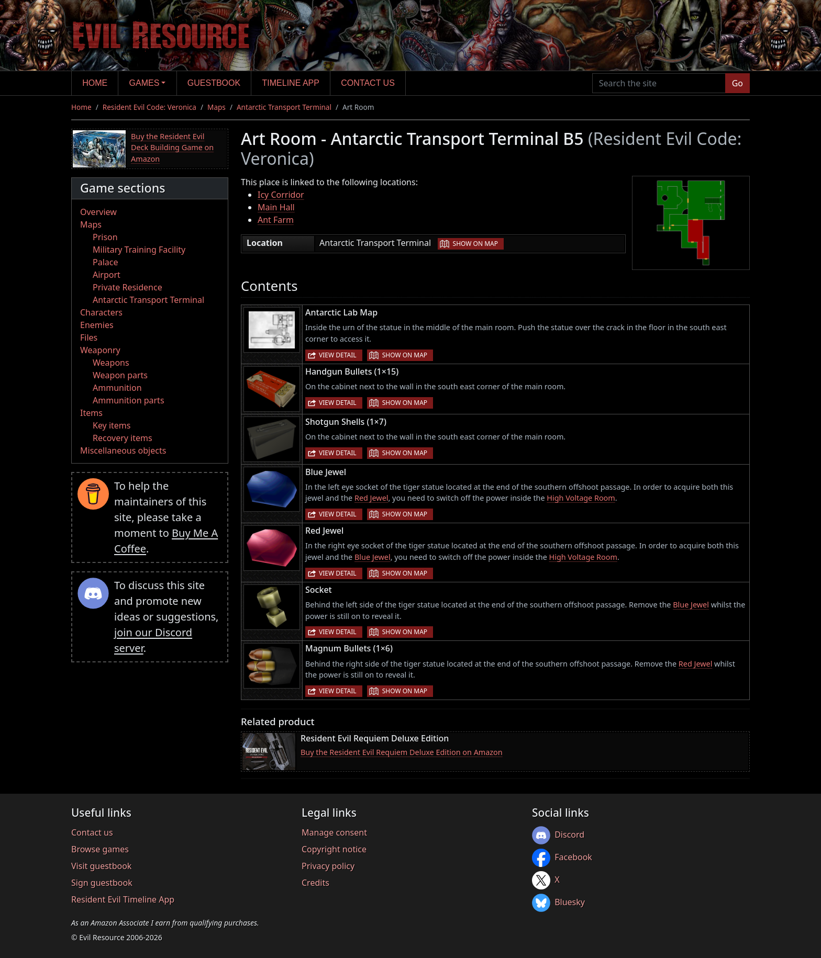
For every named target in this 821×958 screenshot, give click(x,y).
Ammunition (117, 387)
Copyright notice (334, 849)
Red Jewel (371, 498)
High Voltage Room (581, 498)
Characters (101, 312)
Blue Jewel (372, 557)
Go (737, 83)
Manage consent (334, 832)
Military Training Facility (139, 249)
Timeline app (290, 82)
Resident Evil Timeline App (122, 899)
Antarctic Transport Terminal (284, 107)
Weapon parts (120, 375)
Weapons (111, 362)
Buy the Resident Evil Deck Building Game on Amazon (172, 147)
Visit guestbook (101, 866)
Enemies (97, 325)
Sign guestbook (101, 882)
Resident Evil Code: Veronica (149, 107)
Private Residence (127, 287)
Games (144, 82)
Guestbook (213, 82)
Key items (111, 425)
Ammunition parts (128, 400)
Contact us (368, 82)
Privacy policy (328, 866)
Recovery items (122, 438)
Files (88, 337)
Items (91, 413)
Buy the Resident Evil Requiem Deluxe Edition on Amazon (402, 752)
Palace (105, 262)
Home (94, 82)
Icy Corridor (281, 194)
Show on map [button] (475, 243)
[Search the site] (659, 83)
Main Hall (276, 207)
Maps (216, 107)
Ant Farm (276, 220)
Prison (105, 237)
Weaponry (100, 350)
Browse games (100, 849)
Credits (315, 882)
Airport (106, 274)
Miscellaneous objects (123, 450)
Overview (98, 212)
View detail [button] (338, 355)
